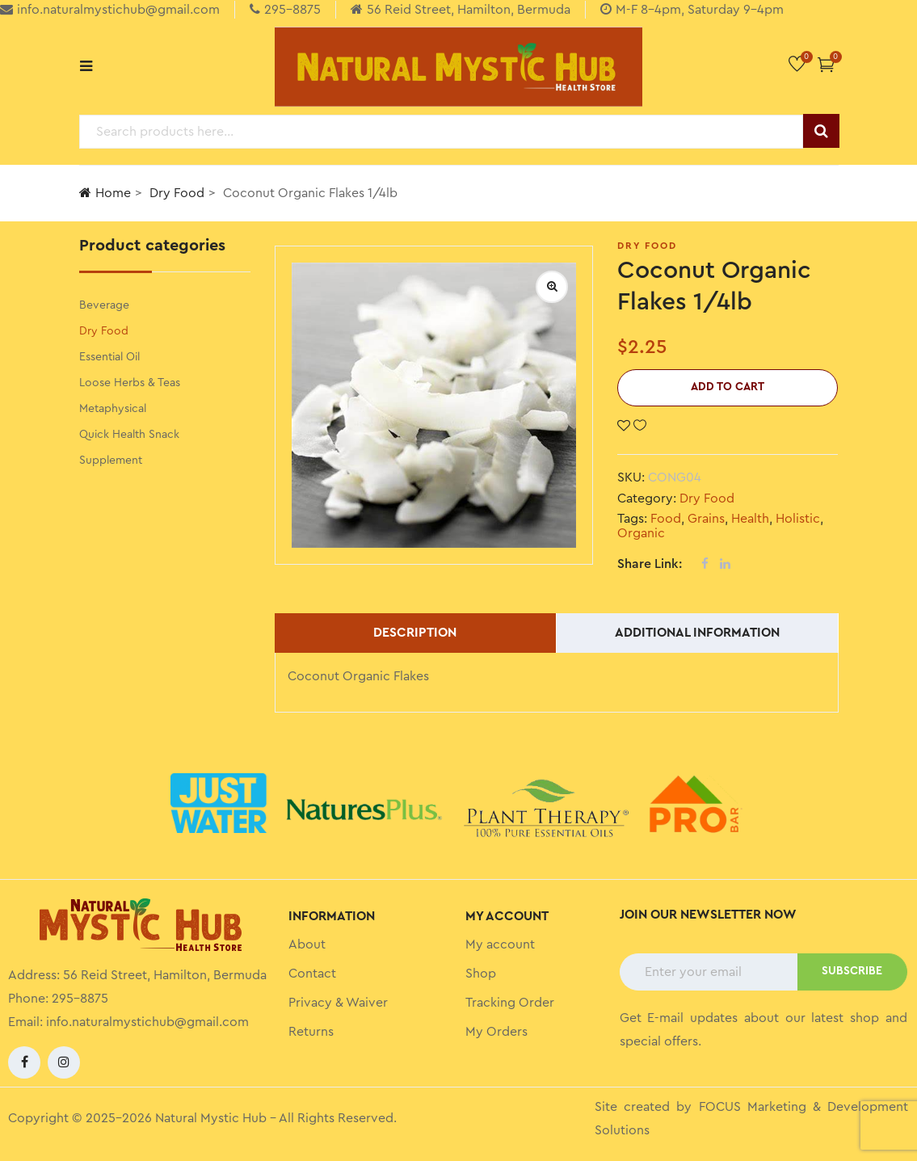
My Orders (496, 1031)
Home (105, 193)
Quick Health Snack (129, 434)
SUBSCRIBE (852, 971)
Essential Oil (109, 357)
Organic (641, 533)
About (307, 944)
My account (500, 944)
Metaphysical (112, 408)
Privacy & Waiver (338, 1002)
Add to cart (727, 387)
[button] (826, 64)
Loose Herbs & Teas (129, 383)
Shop (480, 973)
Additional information (697, 632)
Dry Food (176, 193)
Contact (312, 973)
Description (414, 632)
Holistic (798, 518)
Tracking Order (509, 1002)
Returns (311, 1031)
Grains (706, 518)
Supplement (110, 460)
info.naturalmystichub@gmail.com (147, 1022)
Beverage (104, 305)
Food (665, 518)
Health (750, 518)
